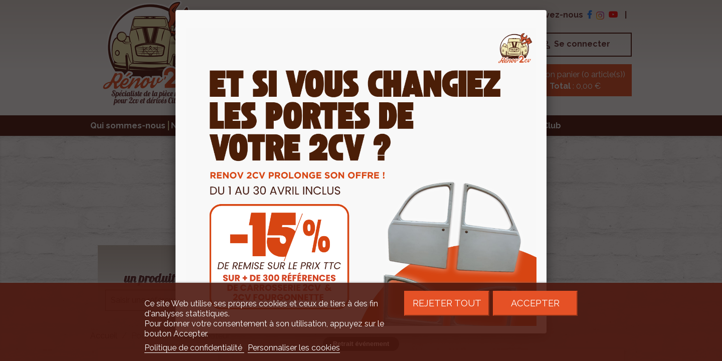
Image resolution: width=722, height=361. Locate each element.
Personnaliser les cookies (294, 347)
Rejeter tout (447, 303)
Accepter (535, 303)
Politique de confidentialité (194, 347)
